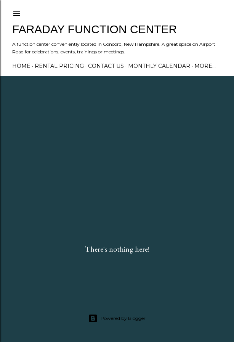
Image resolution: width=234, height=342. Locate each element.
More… (205, 66)
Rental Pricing (59, 66)
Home (21, 66)
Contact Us (106, 66)
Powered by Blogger (117, 318)
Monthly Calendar (159, 66)
